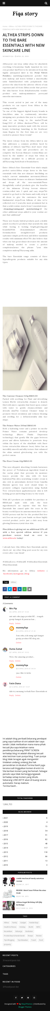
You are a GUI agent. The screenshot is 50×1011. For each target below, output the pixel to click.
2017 (25, 835)
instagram (18, 573)
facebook (7, 573)
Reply (11, 623)
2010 (25, 865)
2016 (25, 839)
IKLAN (31, 927)
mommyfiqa (8, 56)
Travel (33, 940)
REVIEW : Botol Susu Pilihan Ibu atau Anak (31, 891)
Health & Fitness (10, 927)
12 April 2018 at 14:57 (20, 687)
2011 (25, 860)
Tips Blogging (9, 940)
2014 (25, 847)
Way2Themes (27, 1004)
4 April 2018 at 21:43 (27, 631)
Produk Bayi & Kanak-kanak (14, 936)
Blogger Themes (25, 1007)
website (41, 571)
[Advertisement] (25, 284)
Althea (11, 26)
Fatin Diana (15, 683)
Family (14, 922)
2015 (25, 843)
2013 (25, 852)
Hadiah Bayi (33, 922)
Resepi (30, 936)
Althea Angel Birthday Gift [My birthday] (29, 903)
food (41, 940)
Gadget (23, 922)
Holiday (22, 927)
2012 (25, 856)
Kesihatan (29, 931)
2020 (25, 822)
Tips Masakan (23, 940)
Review (38, 936)
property (7, 944)
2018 (25, 830)
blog (27, 573)
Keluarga (18, 931)
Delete (18, 623)
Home (5, 26)
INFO (38, 927)
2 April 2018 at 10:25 (20, 612)
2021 (25, 817)
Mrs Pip (13, 608)
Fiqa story (25, 13)
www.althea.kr (9, 538)
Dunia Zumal (15, 648)
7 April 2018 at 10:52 (20, 652)
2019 (25, 826)
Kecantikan (8, 931)
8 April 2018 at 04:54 (27, 669)
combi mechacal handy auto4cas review (30, 879)
